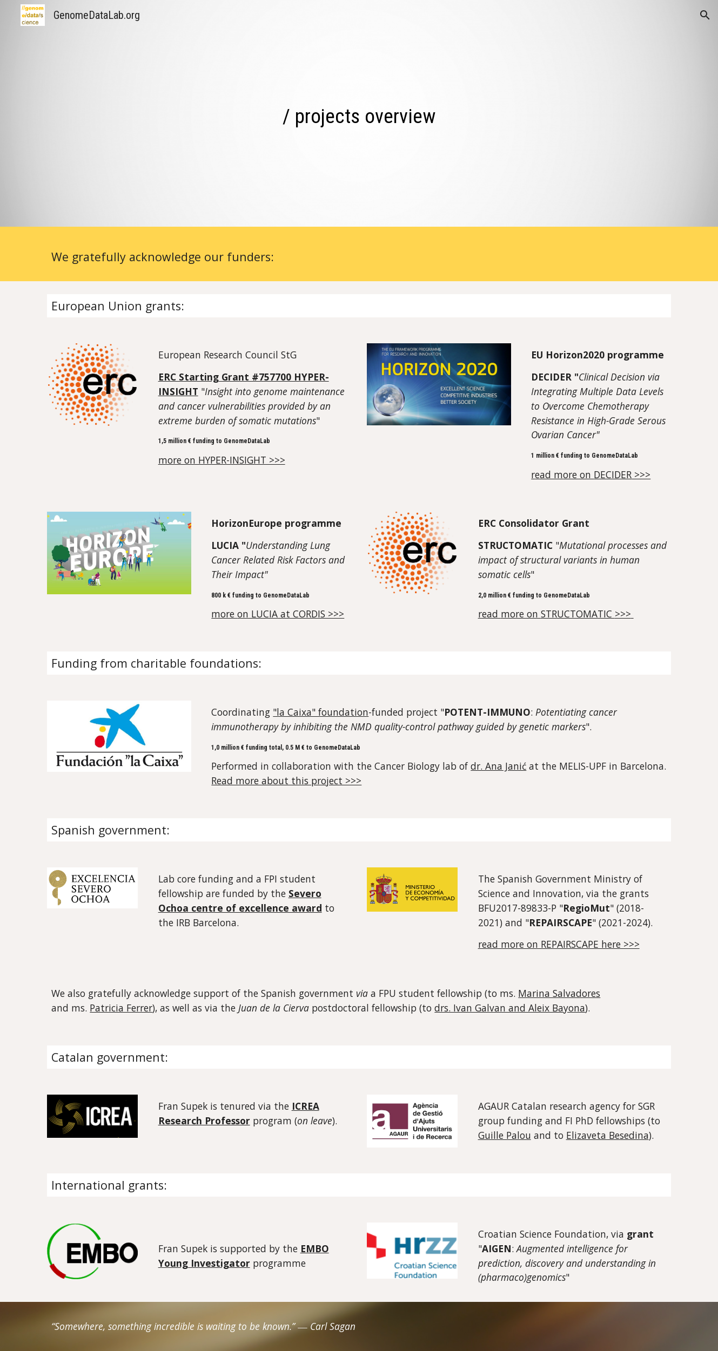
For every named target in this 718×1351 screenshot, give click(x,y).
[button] (705, 15)
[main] (359, 116)
